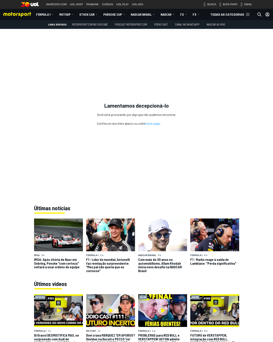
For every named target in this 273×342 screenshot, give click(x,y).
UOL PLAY (122, 4)
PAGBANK (92, 4)
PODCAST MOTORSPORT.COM (131, 24)
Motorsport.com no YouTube (90, 24)
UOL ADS (137, 4)
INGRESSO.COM (56, 4)
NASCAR (166, 14)
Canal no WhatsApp (187, 24)
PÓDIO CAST (161, 24)
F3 (194, 14)
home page (152, 123)
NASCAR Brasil (141, 14)
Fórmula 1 (43, 14)
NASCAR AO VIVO (216, 24)
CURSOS (107, 4)
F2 (182, 14)
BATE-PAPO (228, 4)
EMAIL (246, 4)
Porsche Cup (112, 14)
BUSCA (210, 4)
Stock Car (87, 14)
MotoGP (65, 14)
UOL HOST (76, 4)
